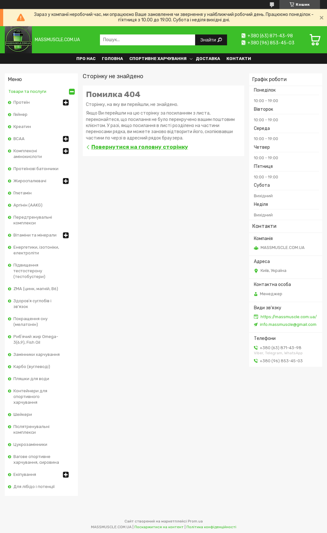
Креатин (22, 126)
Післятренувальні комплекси (31, 429)
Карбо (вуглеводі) (31, 366)
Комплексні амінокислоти (27, 153)
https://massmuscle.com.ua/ (289, 316)
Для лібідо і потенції (34, 486)
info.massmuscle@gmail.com (288, 324)
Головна (112, 58)
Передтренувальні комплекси (32, 220)
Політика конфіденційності (211, 527)
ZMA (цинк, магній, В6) (35, 288)
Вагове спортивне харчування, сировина (36, 459)
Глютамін (22, 193)
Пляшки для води (31, 378)
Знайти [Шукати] (208, 39)
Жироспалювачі (29, 180)
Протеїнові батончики (35, 168)
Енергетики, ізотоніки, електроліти (36, 250)
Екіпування (24, 474)
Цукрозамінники (30, 444)
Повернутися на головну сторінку (139, 147)
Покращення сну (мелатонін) (30, 321)
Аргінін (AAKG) (27, 205)
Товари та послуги (27, 91)
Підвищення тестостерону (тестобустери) (29, 271)
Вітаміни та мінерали (35, 235)
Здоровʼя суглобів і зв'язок (32, 303)
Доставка (208, 58)
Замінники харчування (36, 354)
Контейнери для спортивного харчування (30, 396)
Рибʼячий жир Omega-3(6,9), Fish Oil (35, 339)
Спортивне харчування (157, 58)
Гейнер (20, 114)
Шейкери (22, 414)
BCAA (19, 138)
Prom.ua (195, 521)
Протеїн (21, 102)
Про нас (85, 58)
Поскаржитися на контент (159, 527)
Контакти (238, 58)
